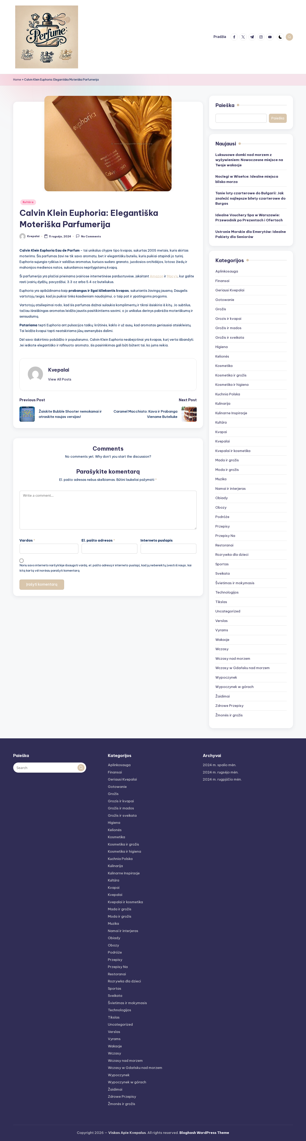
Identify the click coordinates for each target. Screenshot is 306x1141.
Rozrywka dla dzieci (231, 554)
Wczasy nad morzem (232, 658)
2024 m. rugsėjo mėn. (220, 772)
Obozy (221, 507)
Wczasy (222, 649)
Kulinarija (222, 403)
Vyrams (221, 630)
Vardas (27, 540)
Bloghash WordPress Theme (204, 1132)
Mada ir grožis (227, 460)
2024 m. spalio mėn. (219, 765)
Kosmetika (224, 365)
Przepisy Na (225, 535)
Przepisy (222, 526)
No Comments (88, 236)
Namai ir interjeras (230, 488)
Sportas (222, 564)
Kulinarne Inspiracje (231, 413)
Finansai (222, 281)
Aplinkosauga (226, 271)
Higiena (221, 347)
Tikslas (221, 602)
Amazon (156, 276)
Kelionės (222, 356)
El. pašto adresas (98, 540)
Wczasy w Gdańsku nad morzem (242, 668)
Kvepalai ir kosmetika (232, 451)
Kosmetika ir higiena (232, 384)
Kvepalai (58, 370)
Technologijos (227, 592)
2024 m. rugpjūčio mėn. (222, 779)
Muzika (221, 479)
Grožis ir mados (228, 328)
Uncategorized (227, 611)
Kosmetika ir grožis (231, 375)
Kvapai (221, 432)
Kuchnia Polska (227, 394)
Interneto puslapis (157, 540)
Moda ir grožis (227, 469)
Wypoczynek (226, 677)
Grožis (220, 309)
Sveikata (222, 573)
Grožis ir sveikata (229, 337)
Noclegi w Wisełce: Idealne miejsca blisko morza (246, 179)
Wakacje (222, 639)
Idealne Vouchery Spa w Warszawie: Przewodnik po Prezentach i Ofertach (249, 218)
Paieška (224, 105)
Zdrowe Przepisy (229, 705)
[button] (59, 379)
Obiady (221, 498)
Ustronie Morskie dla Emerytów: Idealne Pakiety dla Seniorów (250, 234)
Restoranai (224, 545)
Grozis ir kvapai (228, 318)
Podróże (222, 517)
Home (17, 79)
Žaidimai (222, 696)
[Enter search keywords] (49, 767)
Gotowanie (224, 299)
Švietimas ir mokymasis (234, 583)
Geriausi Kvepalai (229, 290)
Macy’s (172, 276)
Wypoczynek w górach (234, 687)
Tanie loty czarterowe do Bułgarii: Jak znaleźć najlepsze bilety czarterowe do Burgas (250, 198)
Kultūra (28, 202)
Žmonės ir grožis (229, 715)
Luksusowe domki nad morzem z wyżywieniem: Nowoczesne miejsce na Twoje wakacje (249, 159)
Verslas (221, 621)
